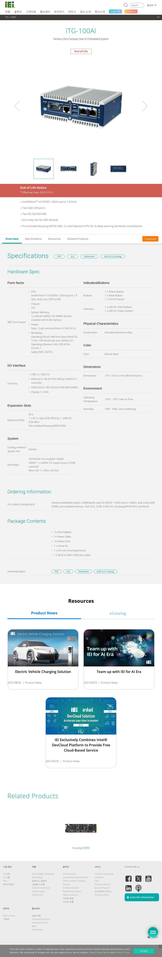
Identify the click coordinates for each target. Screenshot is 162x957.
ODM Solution (69, 873)
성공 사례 (36, 915)
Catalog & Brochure (41, 919)
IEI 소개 (6, 873)
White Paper (37, 929)
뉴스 (34, 926)
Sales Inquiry (9, 915)
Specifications (33, 239)
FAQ (97, 880)
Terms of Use (122, 952)
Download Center (40, 922)
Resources (54, 239)
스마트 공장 (68, 898)
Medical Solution (70, 894)
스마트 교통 (68, 901)
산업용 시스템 (38, 884)
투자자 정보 (8, 884)
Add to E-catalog (112, 256)
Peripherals (37, 894)
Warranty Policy (102, 894)
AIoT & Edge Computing (43, 873)
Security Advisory (102, 884)
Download (150, 238)
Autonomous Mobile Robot (75, 877)
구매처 (6, 919)
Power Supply (38, 891)
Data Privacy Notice (99, 952)
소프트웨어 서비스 (103, 891)
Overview (12, 239)
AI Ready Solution (71, 887)
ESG (5, 880)
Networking (37, 877)
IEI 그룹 (6, 877)
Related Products (77, 239)
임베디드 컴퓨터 (39, 880)
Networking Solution (72, 891)
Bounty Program (102, 887)
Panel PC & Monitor (41, 887)
